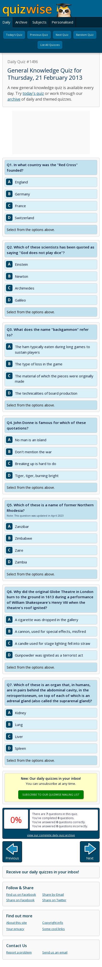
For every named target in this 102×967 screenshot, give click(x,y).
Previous (12, 858)
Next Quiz (62, 34)
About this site (16, 922)
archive (13, 99)
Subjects (39, 22)
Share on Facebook (20, 900)
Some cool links (53, 929)
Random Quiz (85, 34)
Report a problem (19, 952)
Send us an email (54, 952)
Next (90, 858)
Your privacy (15, 929)
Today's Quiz (14, 34)
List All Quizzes (50, 45)
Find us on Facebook (21, 894)
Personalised (62, 22)
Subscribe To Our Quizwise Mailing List (50, 794)
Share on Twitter (54, 900)
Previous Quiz (39, 34)
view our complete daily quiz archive (51, 835)
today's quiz (33, 93)
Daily (6, 22)
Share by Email (53, 894)
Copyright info (52, 922)
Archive (21, 22)
